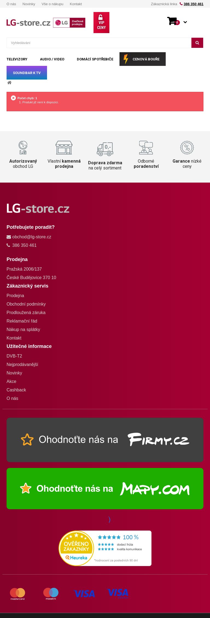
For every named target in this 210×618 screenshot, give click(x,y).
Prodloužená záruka (26, 302)
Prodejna (15, 285)
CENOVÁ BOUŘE (146, 49)
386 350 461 (193, 4)
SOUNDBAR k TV (27, 63)
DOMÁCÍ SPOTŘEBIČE (95, 49)
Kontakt (76, 4)
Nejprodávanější (22, 354)
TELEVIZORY (17, 49)
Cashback (16, 380)
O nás (11, 4)
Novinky (28, 4)
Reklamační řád (22, 311)
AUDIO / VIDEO (52, 49)
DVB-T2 (14, 346)
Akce (11, 371)
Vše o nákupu (52, 4)
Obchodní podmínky (26, 294)
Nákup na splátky (23, 319)
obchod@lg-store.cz (31, 227)
